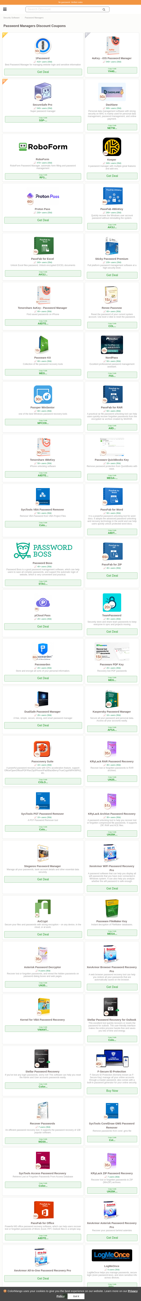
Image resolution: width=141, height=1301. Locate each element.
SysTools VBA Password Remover (42, 509)
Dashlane (112, 104)
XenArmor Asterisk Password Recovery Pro (112, 1225)
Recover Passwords (42, 1123)
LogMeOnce (111, 1266)
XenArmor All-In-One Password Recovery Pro (42, 1270)
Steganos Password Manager (42, 866)
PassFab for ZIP (112, 564)
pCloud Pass (42, 615)
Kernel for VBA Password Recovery (42, 1019)
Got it (76, 1296)
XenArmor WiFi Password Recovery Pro (111, 868)
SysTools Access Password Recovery (42, 1173)
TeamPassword (111, 615)
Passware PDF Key (112, 664)
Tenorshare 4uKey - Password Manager (42, 307)
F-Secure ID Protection (111, 1071)
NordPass (112, 357)
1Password (42, 58)
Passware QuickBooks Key (112, 459)
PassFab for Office (42, 1223)
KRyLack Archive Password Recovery (111, 813)
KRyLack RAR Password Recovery (112, 761)
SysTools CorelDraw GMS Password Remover (112, 1125)
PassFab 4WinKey (111, 209)
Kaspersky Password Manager (112, 711)
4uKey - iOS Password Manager (112, 58)
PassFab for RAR (112, 407)
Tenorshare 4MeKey (42, 459)
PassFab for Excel (42, 258)
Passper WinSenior (42, 407)
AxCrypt (42, 921)
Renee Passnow (112, 307)
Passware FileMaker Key (111, 921)
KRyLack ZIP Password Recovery (112, 1173)
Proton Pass (42, 209)
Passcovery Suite (42, 761)
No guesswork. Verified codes (70, 2)
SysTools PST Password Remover (42, 813)
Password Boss (42, 563)
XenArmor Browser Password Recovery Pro (112, 969)
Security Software (11, 18)
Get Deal (43, 71)
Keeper (111, 159)
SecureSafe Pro (42, 104)
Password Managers (34, 18)
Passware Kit (42, 357)
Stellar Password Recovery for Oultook (111, 1019)
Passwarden (42, 664)
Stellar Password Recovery (42, 1071)
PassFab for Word (111, 509)
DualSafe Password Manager (42, 711)
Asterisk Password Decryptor (42, 967)
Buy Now (112, 1090)
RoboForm (42, 159)
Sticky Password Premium (111, 258)
